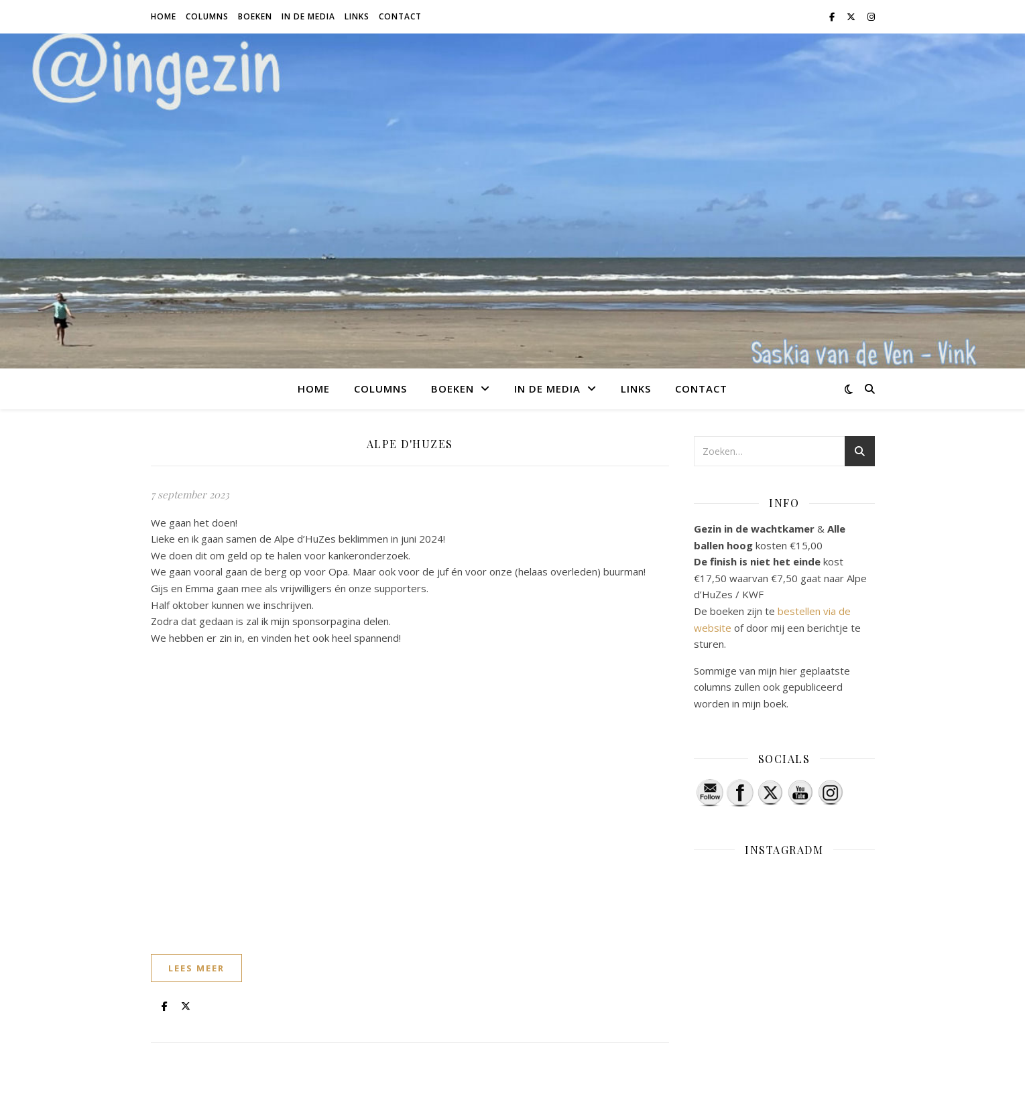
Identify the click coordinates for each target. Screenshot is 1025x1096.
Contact (400, 16)
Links (357, 16)
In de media (308, 16)
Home (163, 16)
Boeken (255, 16)
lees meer (196, 968)
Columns (207, 16)
